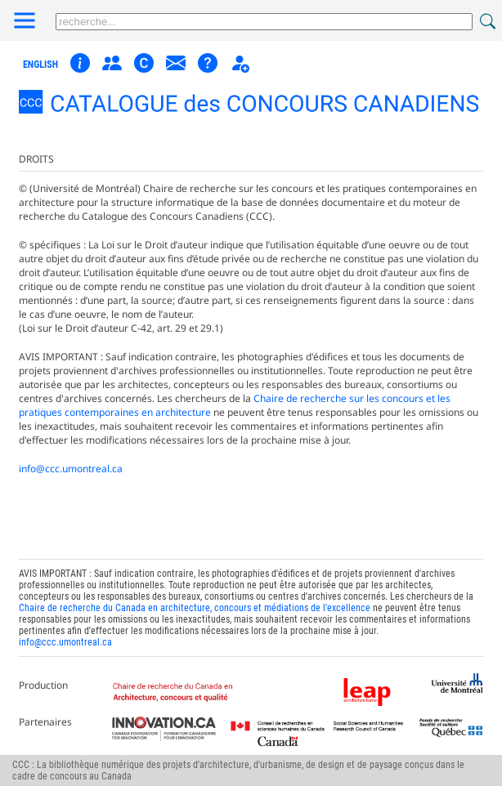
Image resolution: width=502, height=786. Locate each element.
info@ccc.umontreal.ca (71, 469)
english (40, 64)
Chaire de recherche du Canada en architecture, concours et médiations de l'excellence (194, 608)
